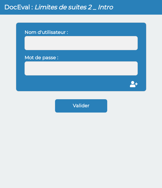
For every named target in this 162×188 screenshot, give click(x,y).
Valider (81, 106)
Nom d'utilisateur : (46, 32)
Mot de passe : (41, 58)
